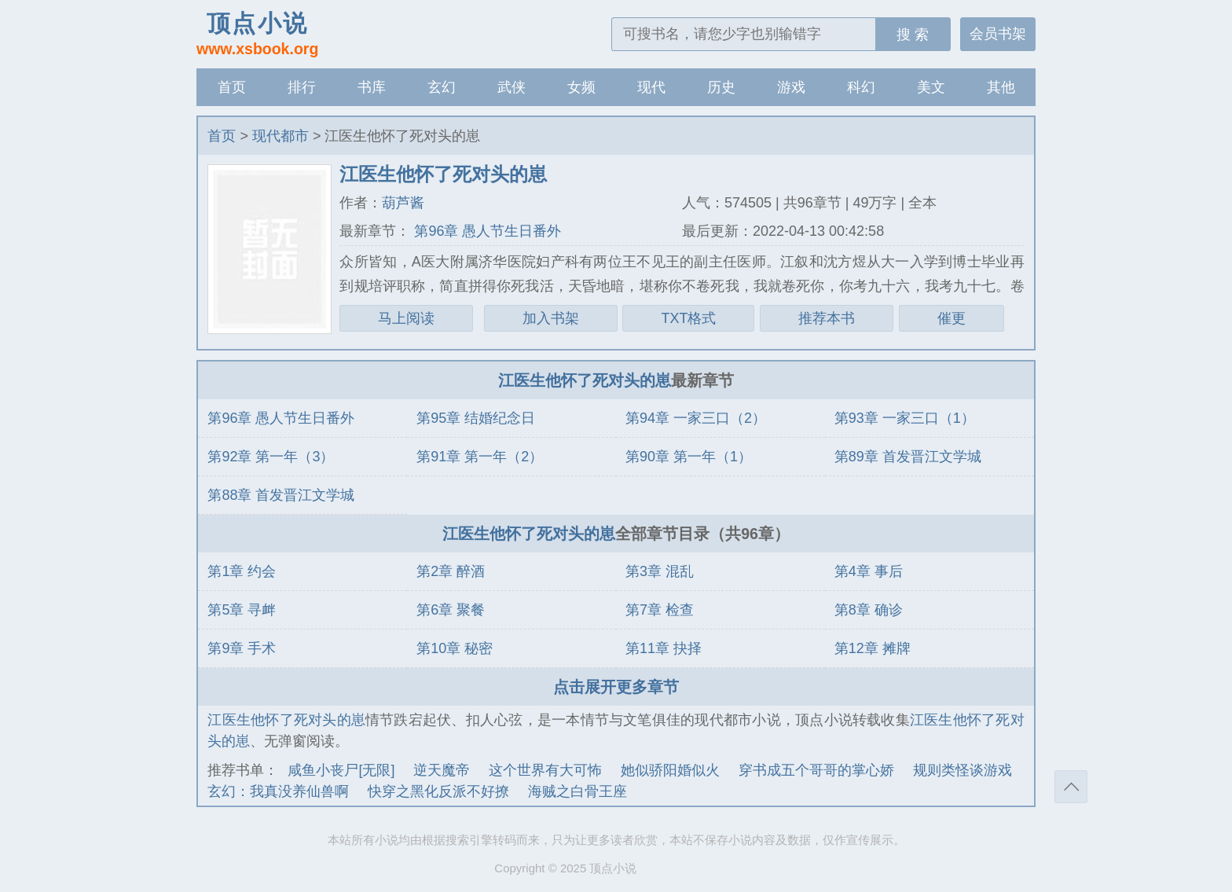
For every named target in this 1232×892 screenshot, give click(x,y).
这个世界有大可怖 (545, 770)
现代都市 (280, 136)
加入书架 (550, 318)
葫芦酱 (403, 203)
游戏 (791, 87)
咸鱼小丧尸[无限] (341, 770)
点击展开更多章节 (616, 687)
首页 (232, 87)
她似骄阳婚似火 (670, 770)
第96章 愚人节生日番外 (485, 231)
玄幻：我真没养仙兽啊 (278, 791)
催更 (951, 318)
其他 (1001, 87)
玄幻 (441, 87)
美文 (931, 87)
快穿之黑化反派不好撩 (438, 791)
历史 (721, 87)
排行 (302, 87)
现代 (651, 87)
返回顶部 (1070, 786)
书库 (372, 87)
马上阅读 (406, 318)
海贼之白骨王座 (577, 791)
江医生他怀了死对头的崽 (584, 380)
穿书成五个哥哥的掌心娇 (816, 770)
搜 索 (912, 34)
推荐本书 (826, 318)
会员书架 (998, 34)
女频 (581, 87)
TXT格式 (688, 318)
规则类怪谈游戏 (962, 770)
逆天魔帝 (441, 770)
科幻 (861, 87)
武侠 (511, 87)
